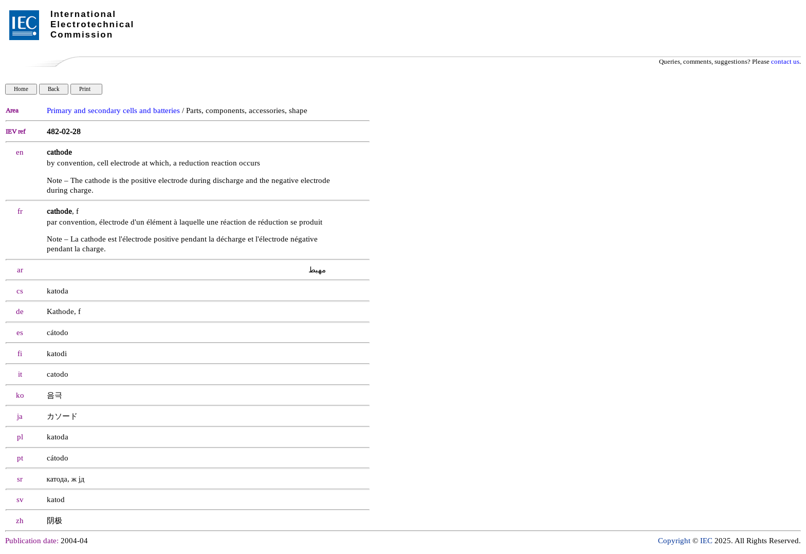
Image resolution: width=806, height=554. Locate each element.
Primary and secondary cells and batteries (113, 111)
